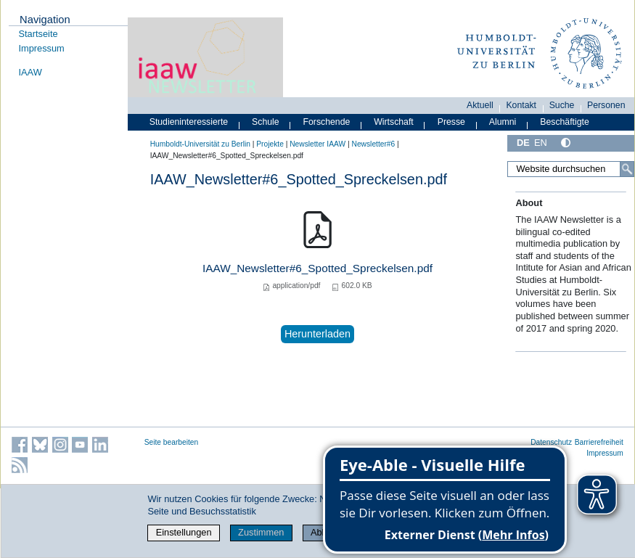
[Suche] (627, 169)
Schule (265, 122)
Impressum (42, 48)
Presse (451, 122)
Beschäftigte (564, 122)
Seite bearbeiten (171, 442)
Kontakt (521, 105)
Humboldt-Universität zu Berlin (200, 144)
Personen (606, 105)
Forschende (327, 122)
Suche (562, 105)
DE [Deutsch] (523, 142)
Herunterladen (317, 334)
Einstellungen (184, 532)
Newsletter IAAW (317, 144)
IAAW (30, 72)
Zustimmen (261, 532)
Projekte (270, 144)
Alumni (503, 122)
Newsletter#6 (374, 144)
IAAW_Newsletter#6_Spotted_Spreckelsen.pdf (317, 268)
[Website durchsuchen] (570, 169)
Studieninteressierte (188, 122)
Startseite (38, 33)
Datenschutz (551, 442)
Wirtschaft (394, 122)
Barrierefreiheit (599, 442)
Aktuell (480, 105)
